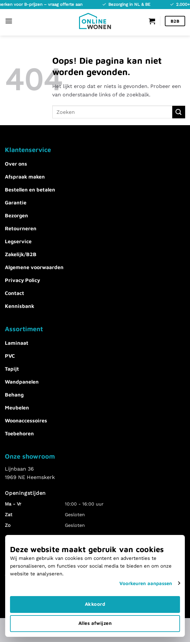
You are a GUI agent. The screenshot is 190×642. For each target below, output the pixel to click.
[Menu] (9, 21)
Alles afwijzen (95, 623)
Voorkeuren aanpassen (145, 583)
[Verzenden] (178, 112)
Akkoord (95, 604)
